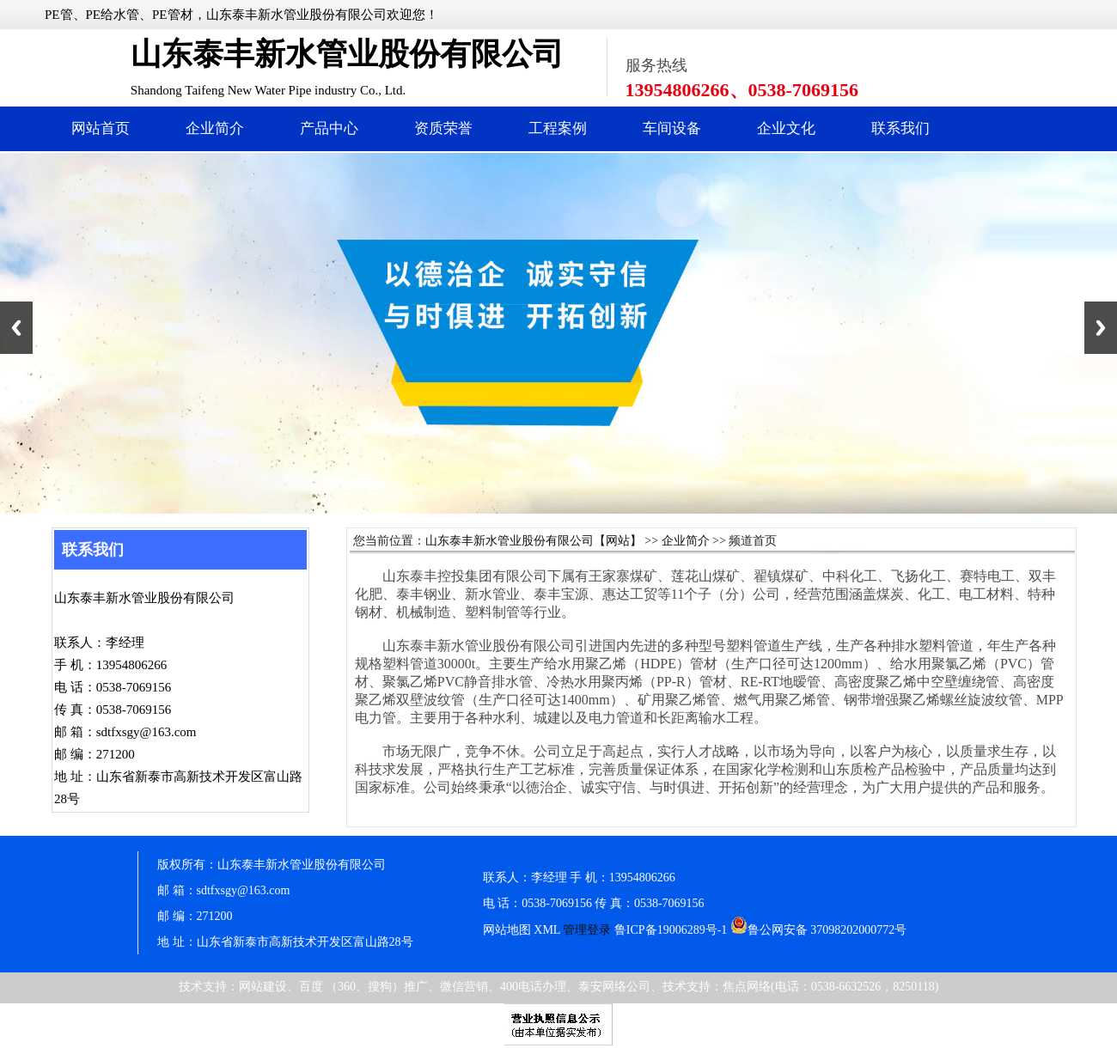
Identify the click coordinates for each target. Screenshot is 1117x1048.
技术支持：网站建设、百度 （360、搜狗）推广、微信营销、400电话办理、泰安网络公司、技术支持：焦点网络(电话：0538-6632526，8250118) (559, 986)
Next (1100, 328)
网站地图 (507, 929)
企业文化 (786, 128)
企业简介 (215, 128)
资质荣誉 (443, 128)
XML (547, 929)
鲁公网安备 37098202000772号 (818, 929)
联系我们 (900, 128)
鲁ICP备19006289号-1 (670, 929)
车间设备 (672, 128)
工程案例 (557, 128)
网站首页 (100, 128)
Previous (16, 328)
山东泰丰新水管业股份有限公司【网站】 (533, 540)
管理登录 (587, 929)
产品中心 (329, 128)
